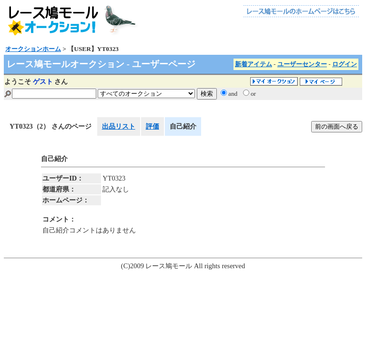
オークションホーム (33, 48)
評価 (152, 126)
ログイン (344, 64)
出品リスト (118, 126)
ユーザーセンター (302, 64)
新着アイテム (253, 64)
